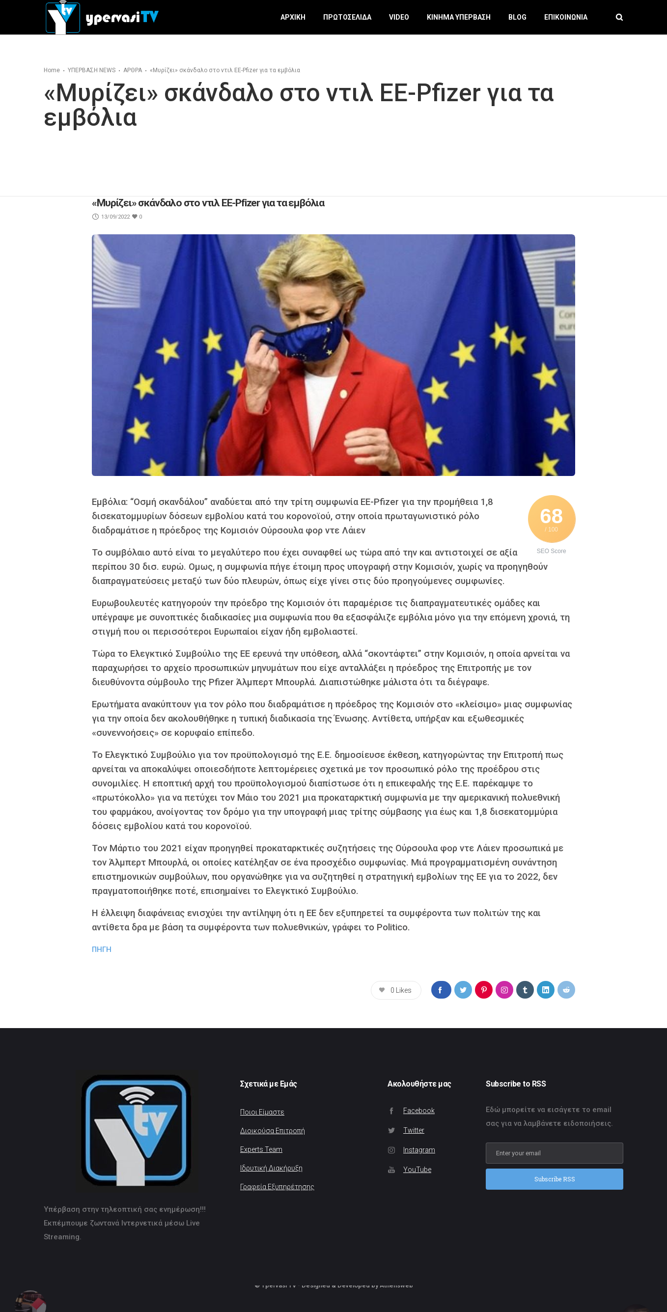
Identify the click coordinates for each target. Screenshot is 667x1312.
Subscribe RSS (554, 1179)
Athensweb (396, 1285)
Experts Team (261, 1149)
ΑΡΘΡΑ (132, 70)
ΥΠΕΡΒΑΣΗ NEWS (91, 70)
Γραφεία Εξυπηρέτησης (277, 1187)
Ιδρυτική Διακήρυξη (271, 1168)
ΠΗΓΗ (101, 949)
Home (52, 70)
